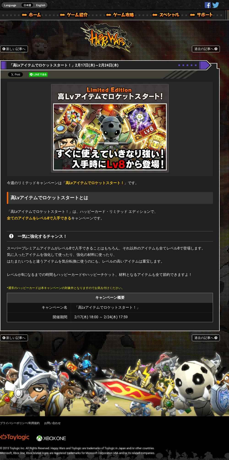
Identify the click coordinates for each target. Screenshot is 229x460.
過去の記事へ (205, 49)
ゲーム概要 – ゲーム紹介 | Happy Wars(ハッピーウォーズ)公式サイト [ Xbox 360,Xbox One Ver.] (75, 15)
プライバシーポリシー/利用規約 (20, 423)
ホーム (33, 15)
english (24, 5)
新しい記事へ (14, 49)
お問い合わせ (52, 423)
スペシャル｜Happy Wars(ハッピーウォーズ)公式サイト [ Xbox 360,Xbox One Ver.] (160, 15)
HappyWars (207, 5)
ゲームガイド (117, 15)
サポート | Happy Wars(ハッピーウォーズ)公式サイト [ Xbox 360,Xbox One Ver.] (202, 15)
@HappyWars (215, 5)
